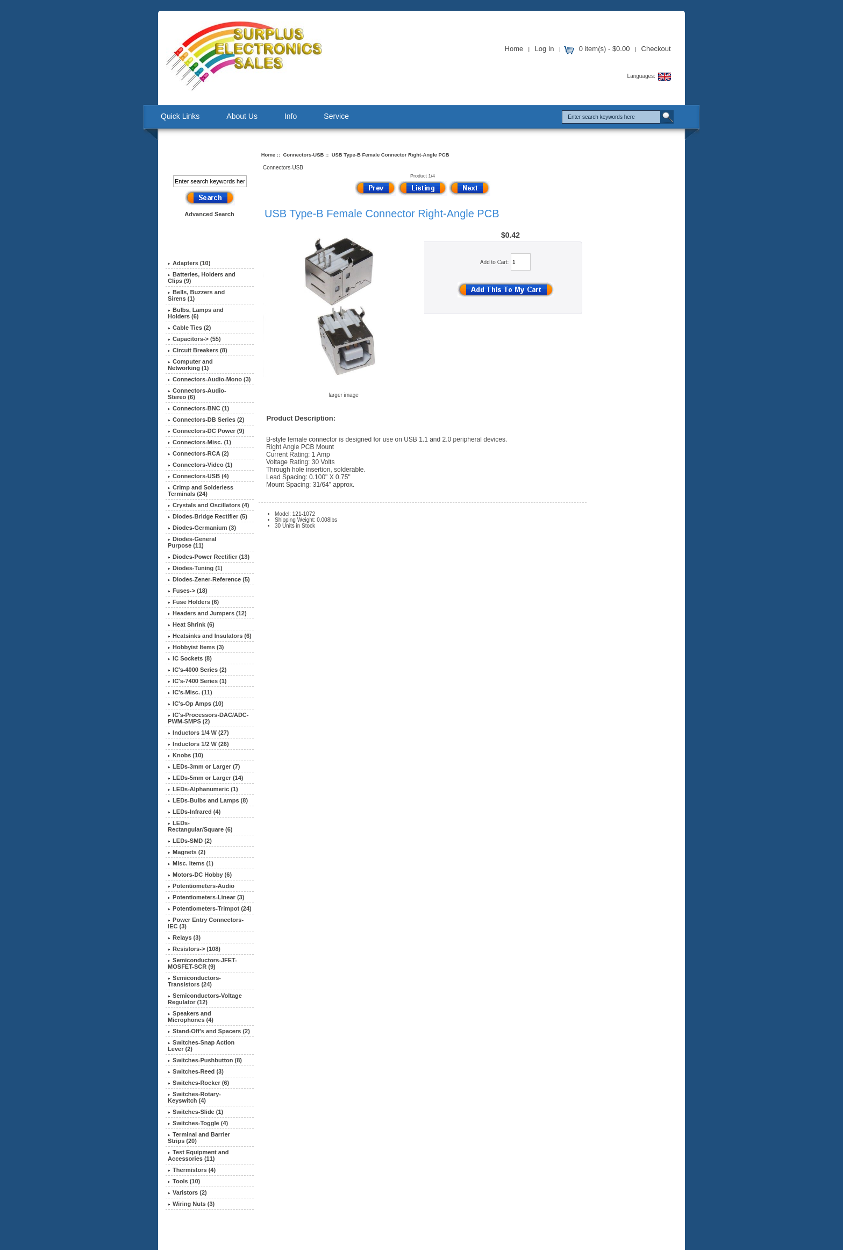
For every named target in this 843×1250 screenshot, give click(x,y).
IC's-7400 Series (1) (197, 681)
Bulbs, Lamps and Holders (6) (196, 313)
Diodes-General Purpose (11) (192, 542)
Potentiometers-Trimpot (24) (210, 908)
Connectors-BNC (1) (198, 408)
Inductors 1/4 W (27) (198, 732)
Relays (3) (184, 937)
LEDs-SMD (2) (190, 840)
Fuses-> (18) (188, 590)
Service (336, 116)
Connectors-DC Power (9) (206, 431)
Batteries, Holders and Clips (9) (201, 277)
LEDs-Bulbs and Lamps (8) (208, 800)
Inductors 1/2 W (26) (198, 744)
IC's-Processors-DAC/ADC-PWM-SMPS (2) (208, 718)
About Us (242, 116)
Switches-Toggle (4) (198, 1123)
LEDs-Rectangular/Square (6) (200, 826)
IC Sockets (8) (190, 658)
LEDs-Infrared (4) (194, 811)
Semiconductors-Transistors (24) (194, 981)
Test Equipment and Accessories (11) (198, 1155)
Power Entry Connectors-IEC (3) (206, 923)
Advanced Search (209, 214)
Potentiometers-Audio (201, 886)
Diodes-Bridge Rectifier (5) (207, 516)
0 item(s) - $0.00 (604, 49)
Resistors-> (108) (194, 949)
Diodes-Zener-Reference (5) (209, 579)
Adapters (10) (189, 263)
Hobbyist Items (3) (196, 647)
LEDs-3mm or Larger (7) (204, 766)
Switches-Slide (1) (195, 1112)
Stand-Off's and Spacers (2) (209, 1031)
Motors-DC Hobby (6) (200, 874)
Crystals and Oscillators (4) (208, 505)
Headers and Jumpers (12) (207, 613)
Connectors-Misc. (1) (199, 442)
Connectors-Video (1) (200, 464)
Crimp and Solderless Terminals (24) (200, 490)
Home (514, 49)
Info (290, 116)
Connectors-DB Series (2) (206, 419)
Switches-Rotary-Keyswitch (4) (194, 1097)
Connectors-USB (303, 155)
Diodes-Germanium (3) (202, 527)
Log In (544, 49)
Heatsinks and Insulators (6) (210, 636)
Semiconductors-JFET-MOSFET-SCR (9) (202, 963)
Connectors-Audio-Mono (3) (209, 379)
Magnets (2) (186, 852)
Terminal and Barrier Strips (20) (199, 1137)
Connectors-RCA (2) (198, 453)
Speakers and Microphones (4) (190, 1016)
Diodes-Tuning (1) (195, 568)
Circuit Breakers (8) (197, 350)
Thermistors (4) (192, 1170)
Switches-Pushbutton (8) (205, 1060)
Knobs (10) (185, 755)
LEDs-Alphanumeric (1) (203, 789)
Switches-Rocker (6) (198, 1082)
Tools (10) (184, 1181)
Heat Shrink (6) (191, 624)
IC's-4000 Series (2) (197, 669)
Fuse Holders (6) (193, 602)
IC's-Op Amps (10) (196, 703)
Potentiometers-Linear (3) (206, 897)
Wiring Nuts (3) (191, 1204)
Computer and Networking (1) (190, 364)
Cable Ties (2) (189, 327)
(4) (198, 476)
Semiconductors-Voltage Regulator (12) (205, 998)
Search (202, 157)
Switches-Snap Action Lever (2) (201, 1045)
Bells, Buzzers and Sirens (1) (196, 295)
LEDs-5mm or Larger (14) (205, 778)
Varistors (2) (187, 1192)
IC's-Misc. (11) (190, 692)
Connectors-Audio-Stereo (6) (197, 393)
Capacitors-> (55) (194, 339)
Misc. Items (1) (190, 863)
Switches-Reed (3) (196, 1071)
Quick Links (180, 116)
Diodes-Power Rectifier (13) (208, 556)
